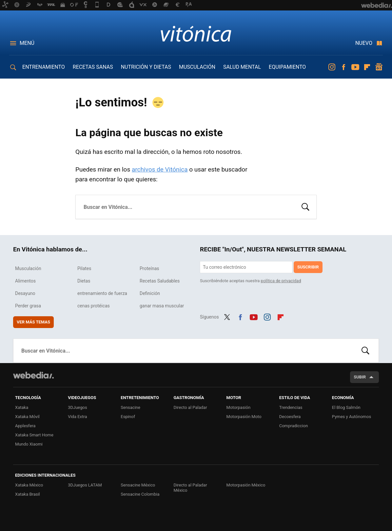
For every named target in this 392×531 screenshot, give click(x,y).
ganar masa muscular (162, 305)
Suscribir (308, 267)
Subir (360, 377)
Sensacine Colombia (140, 494)
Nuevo (363, 43)
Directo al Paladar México (190, 488)
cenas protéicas (93, 305)
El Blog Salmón (346, 407)
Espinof (128, 416)
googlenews (379, 67)
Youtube (355, 67)
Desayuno (25, 293)
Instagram (332, 67)
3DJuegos (77, 407)
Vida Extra (77, 416)
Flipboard (367, 67)
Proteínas (149, 268)
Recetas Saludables (160, 281)
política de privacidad (281, 280)
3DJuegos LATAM (85, 485)
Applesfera (25, 425)
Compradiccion (293, 425)
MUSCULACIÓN (197, 67)
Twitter (227, 316)
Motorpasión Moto (244, 416)
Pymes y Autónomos (351, 416)
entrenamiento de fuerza (102, 293)
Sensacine (130, 407)
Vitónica (196, 33)
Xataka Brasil (27, 494)
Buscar (305, 206)
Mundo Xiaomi (29, 444)
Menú (27, 43)
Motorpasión (238, 407)
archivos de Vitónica (160, 169)
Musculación (28, 268)
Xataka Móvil (27, 416)
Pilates (84, 268)
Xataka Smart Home (34, 434)
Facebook (343, 67)
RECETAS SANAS (93, 67)
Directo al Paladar (190, 407)
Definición (150, 293)
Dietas (83, 281)
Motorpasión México (245, 485)
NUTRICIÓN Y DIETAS (146, 67)
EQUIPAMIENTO (287, 67)
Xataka (21, 407)
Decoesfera (290, 416)
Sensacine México (138, 485)
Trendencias (291, 407)
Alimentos (25, 281)
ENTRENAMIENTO (43, 67)
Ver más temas (33, 322)
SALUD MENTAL (242, 67)
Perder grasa (28, 305)
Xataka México (29, 485)
